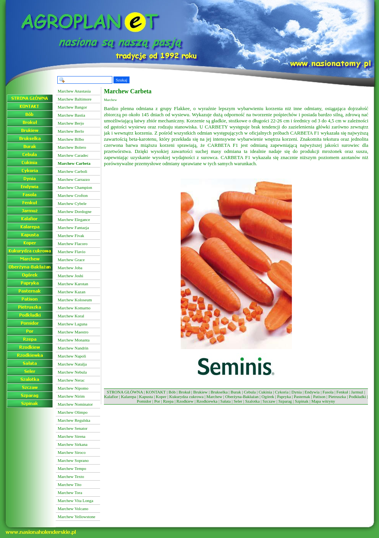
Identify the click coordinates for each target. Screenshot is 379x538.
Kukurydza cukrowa (186, 396)
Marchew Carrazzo (74, 179)
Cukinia (265, 392)
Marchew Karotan (73, 283)
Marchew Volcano (73, 508)
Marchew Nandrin (73, 348)
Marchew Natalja (72, 364)
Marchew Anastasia (74, 91)
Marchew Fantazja (73, 227)
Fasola (328, 392)
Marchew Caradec (73, 155)
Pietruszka (337, 396)
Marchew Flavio (71, 251)
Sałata (225, 401)
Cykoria (281, 392)
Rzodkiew (185, 401)
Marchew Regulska (74, 420)
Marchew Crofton (73, 195)
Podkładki (357, 396)
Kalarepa (128, 396)
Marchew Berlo (71, 131)
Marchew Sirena (71, 436)
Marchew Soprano (73, 460)
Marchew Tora (70, 492)
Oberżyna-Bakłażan (241, 396)
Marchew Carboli (72, 171)
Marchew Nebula (72, 372)
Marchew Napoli (72, 356)
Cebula (250, 392)
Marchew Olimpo (72, 412)
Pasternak (302, 396)
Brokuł (184, 392)
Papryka (284, 396)
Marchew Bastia (71, 115)
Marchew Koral (71, 316)
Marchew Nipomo (73, 388)
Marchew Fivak (71, 235)
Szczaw (268, 401)
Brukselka (219, 392)
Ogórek (268, 396)
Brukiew (200, 392)
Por (157, 401)
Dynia (297, 392)
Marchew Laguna (72, 324)
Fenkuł (342, 392)
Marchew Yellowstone (76, 516)
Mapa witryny (323, 401)
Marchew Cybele (72, 203)
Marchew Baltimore (74, 99)
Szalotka (252, 401)
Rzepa (168, 401)
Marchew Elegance (74, 219)
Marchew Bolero (72, 147)
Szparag (285, 401)
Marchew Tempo (72, 468)
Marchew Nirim (71, 396)
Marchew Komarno (74, 308)
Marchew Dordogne (74, 211)
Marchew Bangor (72, 107)
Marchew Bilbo (71, 139)
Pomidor (144, 401)
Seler (237, 401)
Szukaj (121, 80)
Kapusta (146, 396)
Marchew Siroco (72, 452)
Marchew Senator (72, 428)
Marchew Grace (71, 259)
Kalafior (111, 396)
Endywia (311, 392)
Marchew (214, 396)
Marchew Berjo (71, 123)
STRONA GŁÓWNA (125, 392)
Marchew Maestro (73, 332)
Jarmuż (357, 392)
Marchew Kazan (71, 291)
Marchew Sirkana (72, 444)
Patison (319, 396)
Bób (171, 392)
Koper (161, 396)
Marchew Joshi (70, 275)
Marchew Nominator (75, 404)
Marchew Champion (75, 187)
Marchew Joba (70, 267)
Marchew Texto (71, 476)
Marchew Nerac (71, 380)
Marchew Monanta (73, 340)
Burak (236, 392)
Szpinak (301, 401)
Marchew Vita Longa (75, 500)
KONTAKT (156, 392)
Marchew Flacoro (72, 243)
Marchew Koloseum (75, 299)
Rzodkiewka (206, 401)
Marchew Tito (69, 484)
